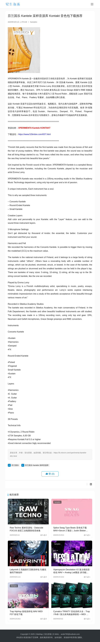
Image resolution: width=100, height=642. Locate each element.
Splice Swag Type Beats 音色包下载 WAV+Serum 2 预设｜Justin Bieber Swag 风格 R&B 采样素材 (70, 529)
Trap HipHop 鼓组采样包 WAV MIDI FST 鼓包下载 (26, 612)
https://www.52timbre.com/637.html (34, 134)
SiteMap (39, 634)
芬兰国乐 (15, 465)
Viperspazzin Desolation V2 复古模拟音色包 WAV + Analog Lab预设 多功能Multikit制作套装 (71, 571)
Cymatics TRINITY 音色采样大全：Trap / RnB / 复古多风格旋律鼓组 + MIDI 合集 (71, 613)
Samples (33, 22)
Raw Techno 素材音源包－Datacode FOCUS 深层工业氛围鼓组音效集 (26, 529)
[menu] (92, 4)
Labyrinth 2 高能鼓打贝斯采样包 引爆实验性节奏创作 (28, 571)
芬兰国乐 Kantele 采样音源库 (37, 465)
